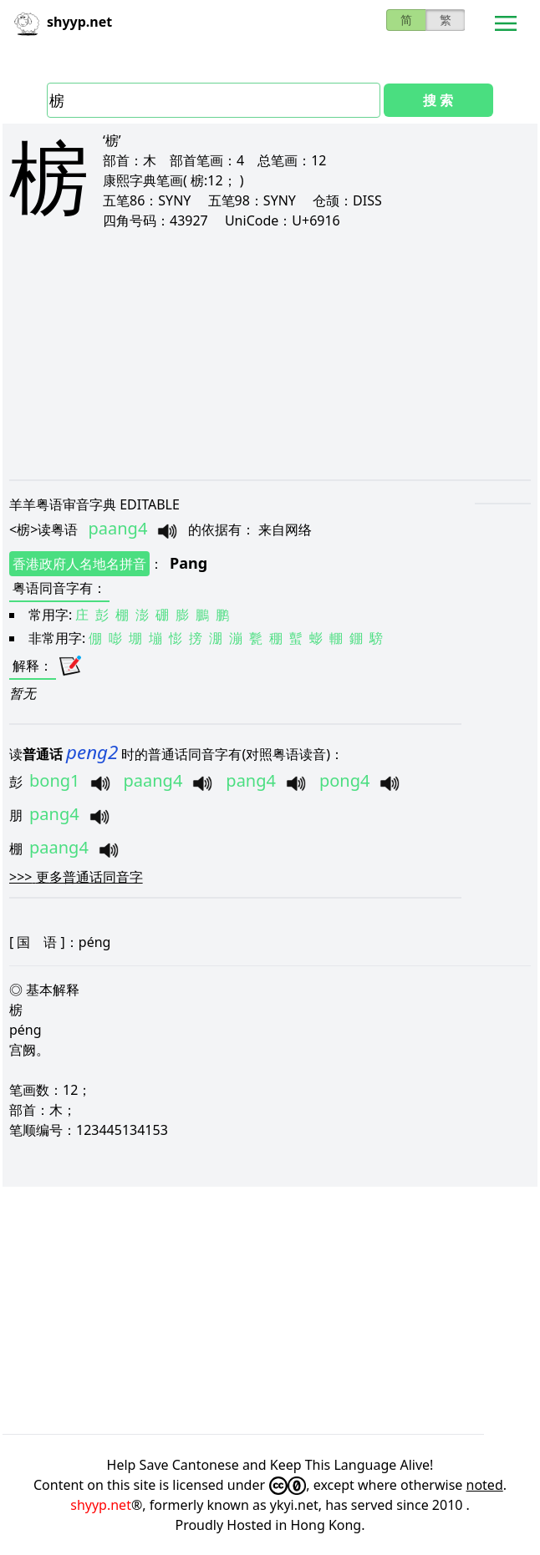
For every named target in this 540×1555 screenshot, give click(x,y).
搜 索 (438, 100)
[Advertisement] (270, 354)
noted (484, 1485)
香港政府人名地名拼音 (79, 564)
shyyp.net (100, 1505)
